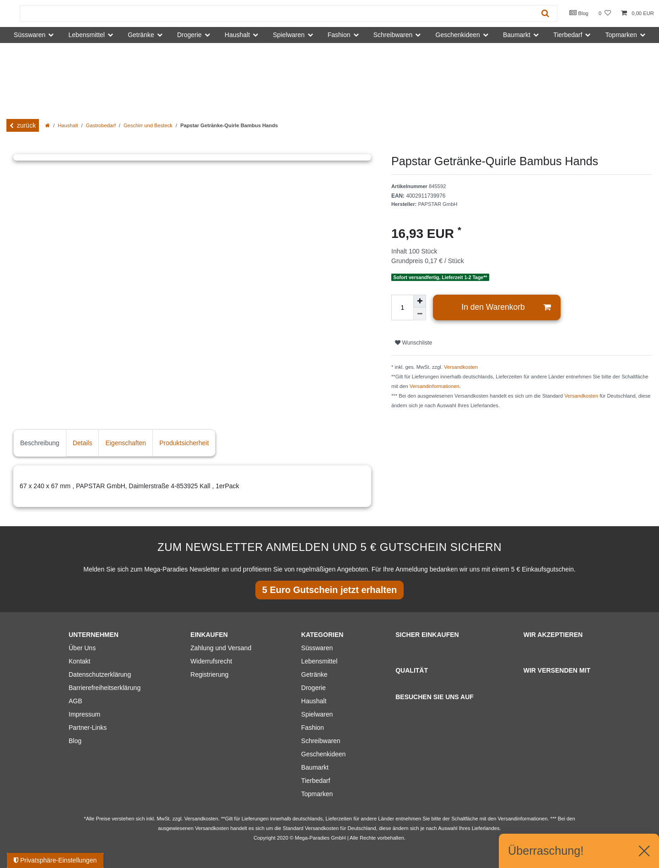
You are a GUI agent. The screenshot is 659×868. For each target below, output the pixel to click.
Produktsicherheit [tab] (184, 443)
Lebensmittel (319, 661)
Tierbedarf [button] (567, 34)
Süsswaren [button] (29, 34)
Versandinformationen (434, 386)
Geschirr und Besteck (148, 125)
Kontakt (79, 661)
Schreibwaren (320, 740)
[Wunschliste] (605, 13)
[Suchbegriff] (277, 13)
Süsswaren (317, 648)
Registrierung (209, 674)
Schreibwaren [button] (393, 34)
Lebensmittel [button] (87, 34)
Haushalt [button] (237, 34)
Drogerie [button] (189, 34)
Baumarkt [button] (516, 34)
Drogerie (313, 687)
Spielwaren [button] (288, 34)
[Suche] (545, 13)
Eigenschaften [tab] (125, 443)
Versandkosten (461, 367)
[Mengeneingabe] (402, 307)
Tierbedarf (315, 780)
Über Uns (82, 648)
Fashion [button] (339, 34)
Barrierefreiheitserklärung (104, 687)
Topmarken (317, 794)
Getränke (314, 674)
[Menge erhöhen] (419, 301)
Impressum (84, 714)
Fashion (312, 727)
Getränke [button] (141, 34)
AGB (75, 701)
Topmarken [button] (621, 34)
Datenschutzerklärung (100, 674)
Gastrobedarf (101, 125)
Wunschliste (413, 343)
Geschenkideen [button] (458, 34)
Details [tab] (82, 443)
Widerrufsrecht (211, 661)
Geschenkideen (323, 754)
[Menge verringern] (419, 313)
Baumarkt (315, 767)
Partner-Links (88, 727)
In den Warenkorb (506, 307)
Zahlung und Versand (220, 648)
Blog (579, 13)
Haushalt (68, 125)
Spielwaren (317, 714)
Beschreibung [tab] (39, 443)
